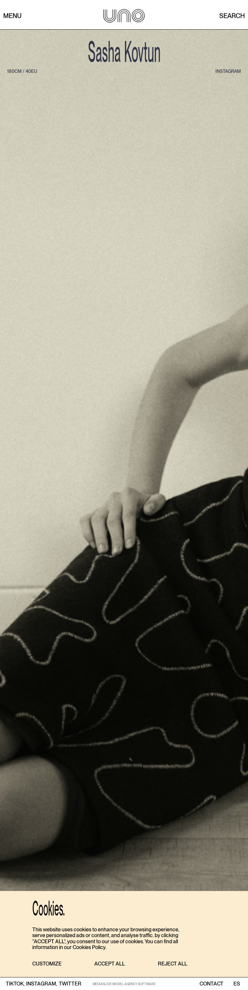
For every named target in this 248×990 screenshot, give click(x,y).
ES (236, 983)
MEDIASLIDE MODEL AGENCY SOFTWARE (124, 983)
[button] (47, 964)
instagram (228, 71)
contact (211, 983)
